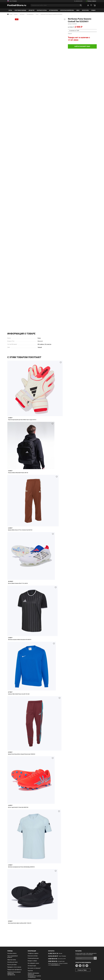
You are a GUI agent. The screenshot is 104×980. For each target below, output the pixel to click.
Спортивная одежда (20, 10)
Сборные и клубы (42, 10)
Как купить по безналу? (34, 968)
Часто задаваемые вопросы (12, 956)
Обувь (10, 10)
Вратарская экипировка (67, 10)
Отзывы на (84, 970)
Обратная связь (11, 959)
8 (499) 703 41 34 (53, 953)
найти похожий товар (82, 46)
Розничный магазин (33, 958)
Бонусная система (33, 956)
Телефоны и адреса (33, 953)
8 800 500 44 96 (78, 1)
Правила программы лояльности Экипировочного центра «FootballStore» (34, 975)
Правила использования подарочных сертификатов (14, 973)
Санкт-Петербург (12, 1)
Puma (39, 338)
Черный (40, 347)
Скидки (93, 10)
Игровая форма (53, 10)
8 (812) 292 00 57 (53, 956)
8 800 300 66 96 (52, 961)
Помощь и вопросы (91, 1)
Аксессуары (85, 10)
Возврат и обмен (32, 960)
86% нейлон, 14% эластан (44, 344)
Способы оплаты (11, 953)
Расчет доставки (12, 964)
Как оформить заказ (33, 963)
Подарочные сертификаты (14, 969)
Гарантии (30, 970)
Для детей (31, 10)
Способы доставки (12, 962)
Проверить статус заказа (14, 967)
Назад (9, 14)
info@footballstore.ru (55, 965)
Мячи (77, 10)
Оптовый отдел (32, 965)
